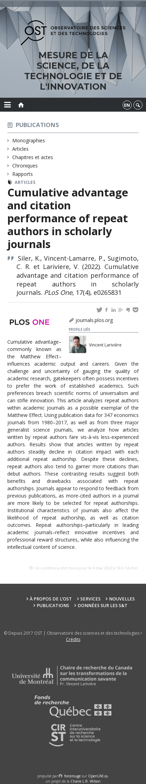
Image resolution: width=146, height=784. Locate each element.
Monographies (29, 140)
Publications (37, 125)
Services (90, 599)
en (127, 105)
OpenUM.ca (98, 776)
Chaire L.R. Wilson (86, 781)
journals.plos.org (94, 320)
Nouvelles (122, 599)
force (72, 776)
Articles (21, 148)
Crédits (73, 639)
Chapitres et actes (33, 157)
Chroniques (25, 165)
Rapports (23, 174)
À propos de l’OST (51, 599)
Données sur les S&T (102, 605)
